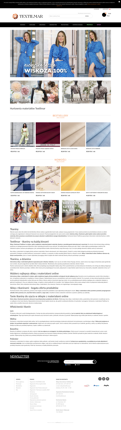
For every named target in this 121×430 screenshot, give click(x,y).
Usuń (78, 364)
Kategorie (32, 25)
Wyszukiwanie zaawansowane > (84, 13)
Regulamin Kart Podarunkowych (38, 388)
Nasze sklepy (33, 404)
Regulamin (33, 386)
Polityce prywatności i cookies (93, 4)
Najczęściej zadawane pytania (38, 400)
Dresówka (42, 25)
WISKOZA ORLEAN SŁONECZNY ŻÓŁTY (70, 192)
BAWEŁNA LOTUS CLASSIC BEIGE (69, 148)
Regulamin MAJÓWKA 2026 (37, 382)
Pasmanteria (64, 25)
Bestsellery (19, 386)
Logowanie (96, 9)
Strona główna (20, 382)
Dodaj (69, 364)
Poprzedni (12, 53)
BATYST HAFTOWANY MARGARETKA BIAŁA (97, 192)
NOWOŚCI (22, 25)
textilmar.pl (58, 422)
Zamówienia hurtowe (36, 406)
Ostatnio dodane (78, 25)
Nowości (18, 388)
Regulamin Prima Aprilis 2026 (38, 384)
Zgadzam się (59, 5)
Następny (109, 53)
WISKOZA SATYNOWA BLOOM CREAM (45, 192)
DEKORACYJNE (53, 25)
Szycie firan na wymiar (36, 410)
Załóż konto (105, 9)
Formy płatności (34, 398)
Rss (17, 390)
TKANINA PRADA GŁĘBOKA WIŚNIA (45, 148)
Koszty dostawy (34, 396)
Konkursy (32, 392)
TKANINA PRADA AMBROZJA (18, 148)
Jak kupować (33, 394)
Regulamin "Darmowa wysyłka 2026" (40, 390)
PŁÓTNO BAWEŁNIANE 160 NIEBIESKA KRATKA (22, 192)
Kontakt (32, 408)
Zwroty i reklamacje (35, 402)
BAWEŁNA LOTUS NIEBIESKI (93, 148)
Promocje (18, 384)
